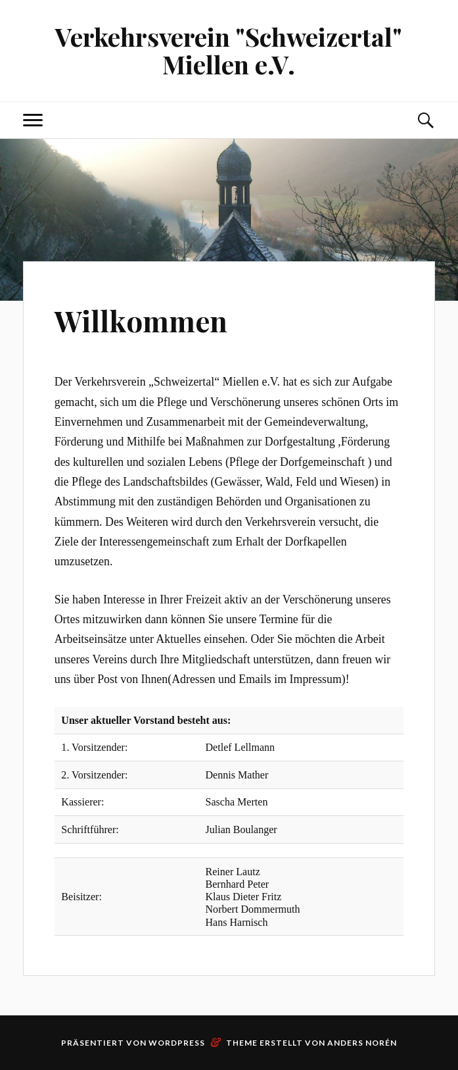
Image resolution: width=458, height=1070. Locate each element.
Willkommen (142, 320)
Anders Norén (362, 1043)
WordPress (177, 1043)
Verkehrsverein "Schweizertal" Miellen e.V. (228, 50)
